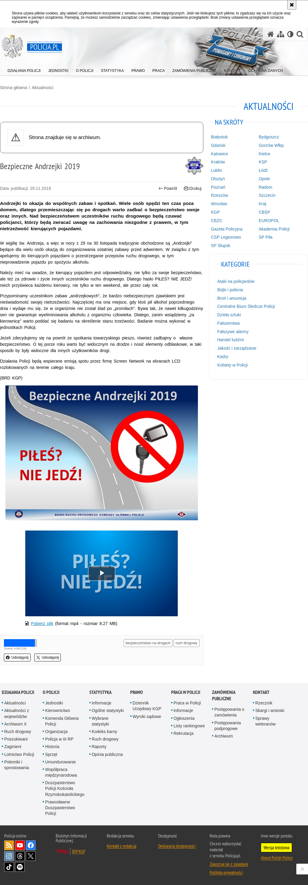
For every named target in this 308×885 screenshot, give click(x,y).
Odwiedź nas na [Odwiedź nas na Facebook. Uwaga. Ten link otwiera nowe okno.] (30, 845)
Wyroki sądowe (147, 716)
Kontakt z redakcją (121, 846)
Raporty (99, 746)
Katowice (219, 153)
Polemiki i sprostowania (16, 765)
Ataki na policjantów (235, 281)
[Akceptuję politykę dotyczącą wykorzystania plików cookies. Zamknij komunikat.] (291, 5)
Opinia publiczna (107, 754)
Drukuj (193, 188)
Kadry (222, 356)
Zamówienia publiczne (223, 695)
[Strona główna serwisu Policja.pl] (270, 34)
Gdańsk (218, 145)
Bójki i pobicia (230, 289)
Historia (52, 746)
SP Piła (266, 237)
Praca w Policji (185, 692)
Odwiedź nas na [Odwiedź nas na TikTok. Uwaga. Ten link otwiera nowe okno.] (9, 867)
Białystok (219, 137)
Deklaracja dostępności (177, 846)
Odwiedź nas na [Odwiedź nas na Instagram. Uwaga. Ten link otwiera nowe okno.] (9, 856)
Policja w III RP (59, 739)
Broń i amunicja (231, 298)
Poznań (218, 187)
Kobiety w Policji (232, 365)
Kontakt (261, 692)
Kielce (264, 153)
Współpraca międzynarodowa (61, 772)
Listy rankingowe (189, 725)
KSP (263, 161)
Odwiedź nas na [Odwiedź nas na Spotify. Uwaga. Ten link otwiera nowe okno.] (20, 867)
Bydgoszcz (269, 137)
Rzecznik (264, 703)
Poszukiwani (16, 739)
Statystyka (100, 692)
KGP (215, 212)
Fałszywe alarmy (232, 331)
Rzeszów (219, 195)
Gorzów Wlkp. (272, 145)
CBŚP (264, 212)
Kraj (262, 203)
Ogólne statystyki (108, 710)
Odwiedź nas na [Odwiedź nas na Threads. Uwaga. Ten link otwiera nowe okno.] (20, 856)
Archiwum (223, 736)
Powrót (168, 188)
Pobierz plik (42, 623)
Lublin (216, 170)
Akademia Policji (274, 229)
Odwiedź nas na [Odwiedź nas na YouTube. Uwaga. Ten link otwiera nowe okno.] (20, 845)
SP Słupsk (220, 245)
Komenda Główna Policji (62, 721)
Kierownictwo (57, 710)
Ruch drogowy (17, 731)
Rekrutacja (184, 733)
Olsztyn (218, 178)
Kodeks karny (104, 731)
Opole (264, 178)
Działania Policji (18, 692)
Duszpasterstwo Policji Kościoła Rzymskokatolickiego (65, 788)
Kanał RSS (9, 845)
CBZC (216, 220)
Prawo (136, 692)
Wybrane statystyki (100, 721)
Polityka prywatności (226, 872)
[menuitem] (24, 69)
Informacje (101, 703)
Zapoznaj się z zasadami (229, 864)
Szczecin (267, 195)
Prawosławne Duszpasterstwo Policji (60, 808)
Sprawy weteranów (265, 721)
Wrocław (219, 203)
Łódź (263, 170)
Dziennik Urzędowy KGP (147, 706)
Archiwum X (15, 724)
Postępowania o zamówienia (229, 712)
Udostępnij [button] (17, 657)
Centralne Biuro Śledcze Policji (246, 306)
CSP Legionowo (226, 237)
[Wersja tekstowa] (290, 34)
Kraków (218, 161)
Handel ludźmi (230, 339)
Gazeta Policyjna (226, 229)
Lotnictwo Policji (19, 754)
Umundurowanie (60, 762)
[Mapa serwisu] (280, 34)
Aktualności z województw (16, 713)
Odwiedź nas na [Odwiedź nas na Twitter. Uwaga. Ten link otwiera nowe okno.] (30, 856)
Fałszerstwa (228, 323)
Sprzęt (51, 754)
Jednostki (54, 703)
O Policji (51, 692)
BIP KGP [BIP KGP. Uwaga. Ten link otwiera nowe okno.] (78, 851)
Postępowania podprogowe (227, 725)
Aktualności (42, 87)
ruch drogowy (186, 643)
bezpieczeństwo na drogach (148, 643)
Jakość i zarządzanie (236, 348)
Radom (265, 187)
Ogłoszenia (184, 718)
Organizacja (56, 731)
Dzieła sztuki (229, 314)
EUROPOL (269, 220)
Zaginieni (12, 746)
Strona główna (13, 87)
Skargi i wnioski (269, 710)
